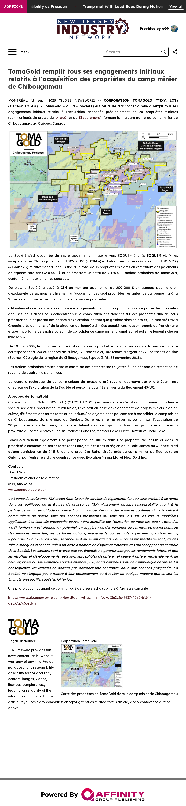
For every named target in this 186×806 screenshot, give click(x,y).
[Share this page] (175, 52)
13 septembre (89, 118)
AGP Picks (13, 7)
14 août (61, 118)
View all (175, 6)
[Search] (131, 51)
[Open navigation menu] (19, 52)
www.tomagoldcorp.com (27, 489)
